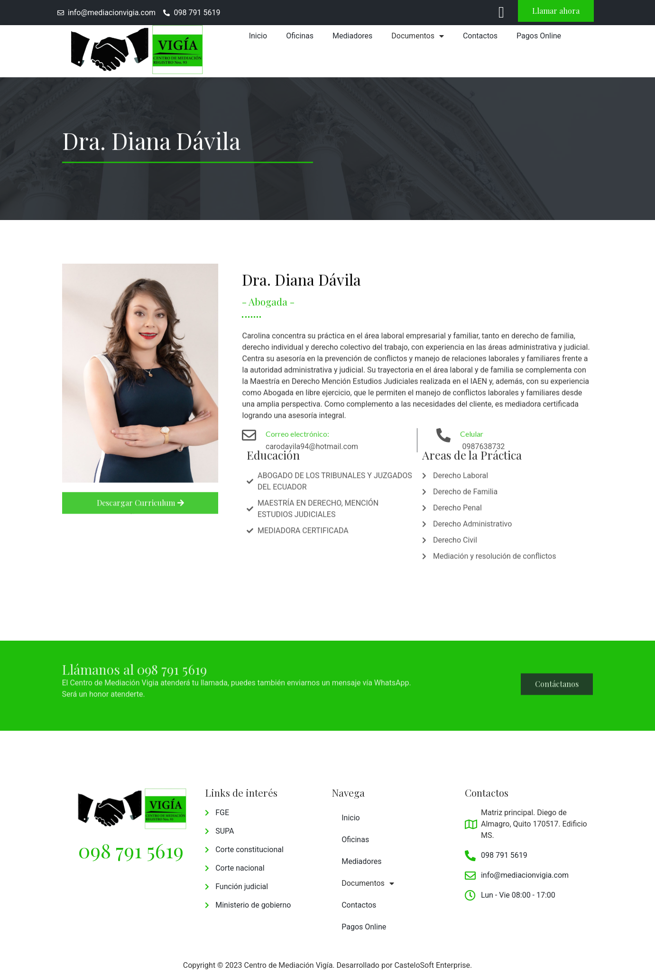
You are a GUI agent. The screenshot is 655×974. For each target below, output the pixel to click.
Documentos (417, 36)
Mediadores (352, 35)
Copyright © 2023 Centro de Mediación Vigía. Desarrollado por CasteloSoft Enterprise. (327, 965)
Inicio (258, 35)
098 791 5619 (131, 850)
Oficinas (300, 35)
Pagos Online (539, 35)
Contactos (480, 35)
